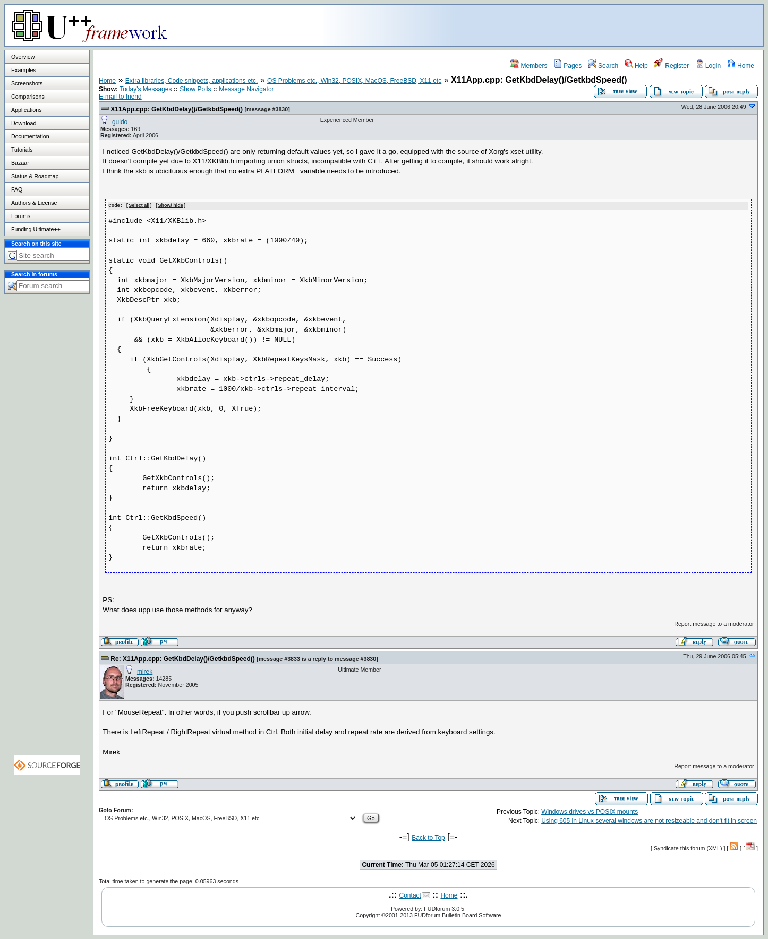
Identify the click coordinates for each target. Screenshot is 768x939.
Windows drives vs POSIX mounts (589, 811)
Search (603, 65)
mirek (144, 671)
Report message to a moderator (714, 623)
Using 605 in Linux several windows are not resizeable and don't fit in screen (649, 820)
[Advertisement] (630, 25)
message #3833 (279, 658)
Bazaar (20, 163)
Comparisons (28, 96)
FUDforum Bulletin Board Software (457, 914)
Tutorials (21, 149)
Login (708, 65)
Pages (567, 65)
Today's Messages (146, 89)
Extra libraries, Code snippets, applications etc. (191, 80)
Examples (23, 70)
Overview (23, 57)
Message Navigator (246, 89)
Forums (20, 216)
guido (119, 122)
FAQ (16, 189)
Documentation (30, 136)
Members (528, 65)
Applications (26, 110)
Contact (410, 895)
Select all (139, 205)
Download (23, 123)
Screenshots (26, 83)
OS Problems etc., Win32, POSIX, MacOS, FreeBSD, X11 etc (354, 80)
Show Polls (195, 89)
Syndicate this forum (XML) (688, 848)
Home (740, 65)
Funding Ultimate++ (36, 229)
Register (671, 65)
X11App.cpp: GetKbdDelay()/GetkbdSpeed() (176, 109)
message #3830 (267, 109)
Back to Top (428, 837)
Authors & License (34, 202)
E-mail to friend (120, 96)
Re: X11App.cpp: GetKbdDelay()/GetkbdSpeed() (182, 658)
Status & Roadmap (34, 176)
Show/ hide (170, 205)
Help (636, 65)
